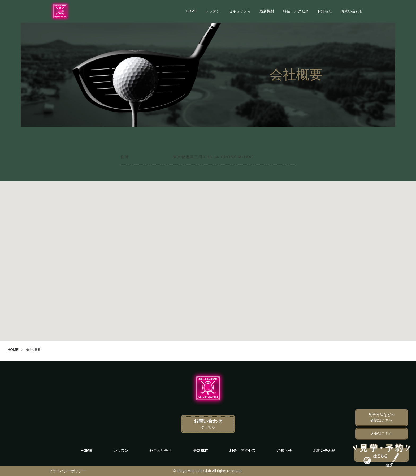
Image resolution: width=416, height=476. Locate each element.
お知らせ (324, 11)
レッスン (212, 11)
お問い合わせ (352, 11)
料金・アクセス (296, 11)
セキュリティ (240, 11)
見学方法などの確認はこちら (382, 417)
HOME (191, 11)
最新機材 (266, 11)
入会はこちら (381, 433)
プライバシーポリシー (67, 471)
